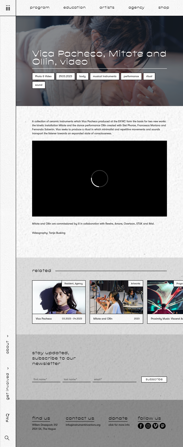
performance (131, 76)
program (40, 7)
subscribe (154, 379)
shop (163, 7)
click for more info (119, 424)
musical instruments (104, 76)
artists (106, 7)
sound (38, 84)
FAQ (7, 417)
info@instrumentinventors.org (83, 424)
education (74, 7)
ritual (149, 76)
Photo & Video (43, 76)
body (82, 76)
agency (136, 7)
